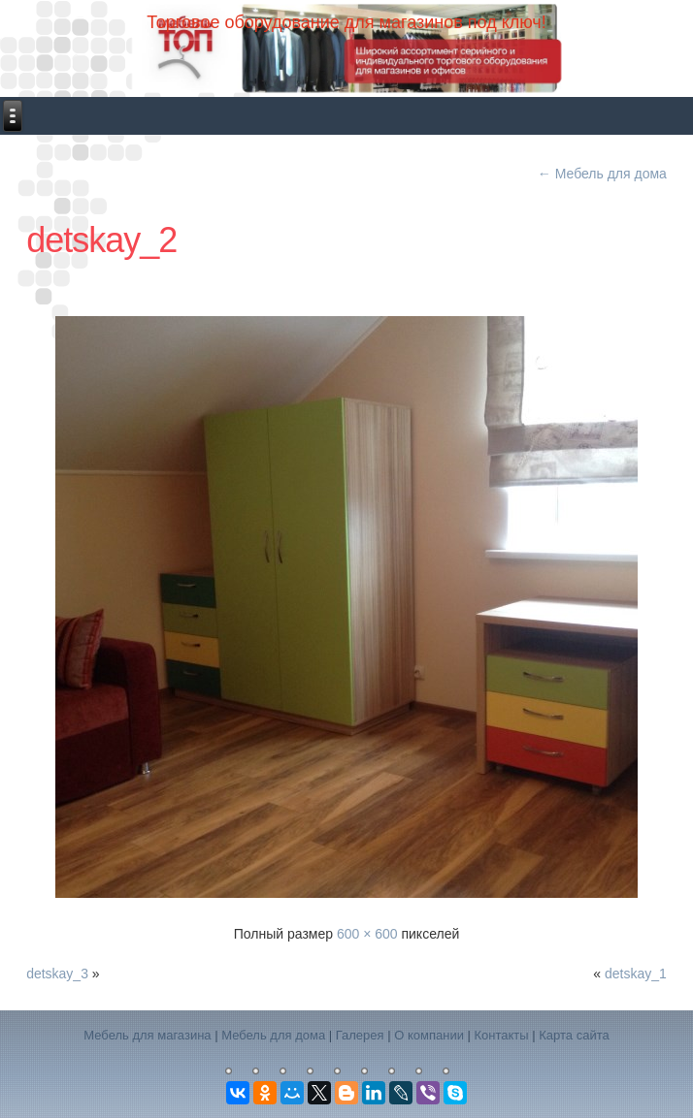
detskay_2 (101, 240)
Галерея (360, 1035)
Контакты (502, 1035)
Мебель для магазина (147, 1035)
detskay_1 (636, 973)
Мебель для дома (602, 173)
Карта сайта (574, 1035)
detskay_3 (57, 973)
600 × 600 (367, 934)
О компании (429, 1035)
